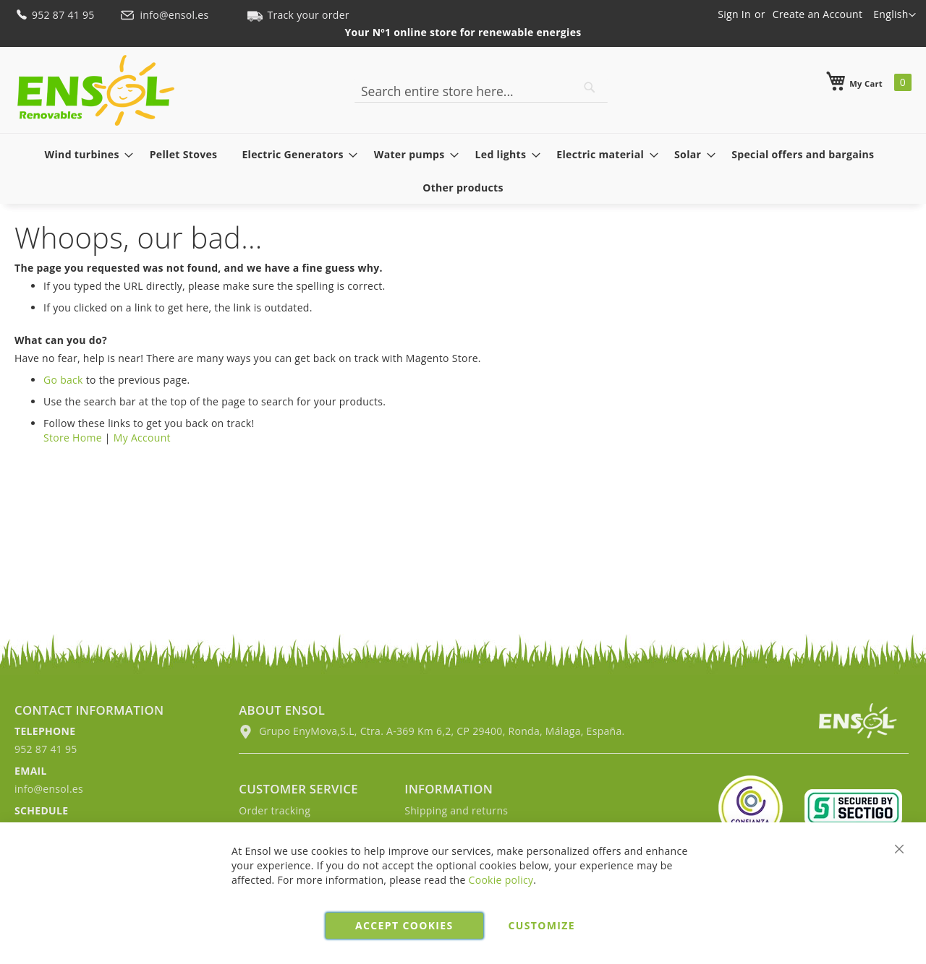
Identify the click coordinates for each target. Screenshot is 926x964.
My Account (142, 437)
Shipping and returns (456, 810)
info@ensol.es (165, 15)
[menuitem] (85, 154)
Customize (542, 925)
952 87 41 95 (56, 15)
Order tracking (274, 810)
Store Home (72, 437)
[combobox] (481, 91)
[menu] (463, 170)
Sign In (734, 14)
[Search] (590, 87)
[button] (894, 15)
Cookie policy (501, 880)
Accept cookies (404, 925)
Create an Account (818, 14)
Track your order (298, 15)
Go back (63, 380)
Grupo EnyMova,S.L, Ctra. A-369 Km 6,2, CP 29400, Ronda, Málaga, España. (431, 731)
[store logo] (95, 90)
